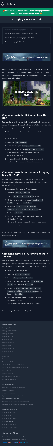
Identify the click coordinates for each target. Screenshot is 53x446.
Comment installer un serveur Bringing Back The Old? (21, 34)
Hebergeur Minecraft (8, 328)
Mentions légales (6, 439)
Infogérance (6, 359)
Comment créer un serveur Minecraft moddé (15, 402)
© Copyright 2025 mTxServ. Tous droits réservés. (14, 437)
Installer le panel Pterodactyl (10, 376)
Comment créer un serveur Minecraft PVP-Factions (17, 405)
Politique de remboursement (19, 439)
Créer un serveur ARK (8, 412)
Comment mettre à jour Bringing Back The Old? (19, 38)
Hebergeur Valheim (8, 342)
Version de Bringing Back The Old (15, 42)
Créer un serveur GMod (9, 424)
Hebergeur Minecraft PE (9, 331)
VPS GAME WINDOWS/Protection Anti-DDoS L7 (16, 368)
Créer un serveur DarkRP (9, 427)
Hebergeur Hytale (7, 351)
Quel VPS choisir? (7, 373)
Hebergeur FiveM (7, 336)
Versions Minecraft (7, 390)
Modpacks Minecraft (8, 393)
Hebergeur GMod (7, 334)
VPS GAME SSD (6, 370)
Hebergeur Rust (7, 339)
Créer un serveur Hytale (9, 418)
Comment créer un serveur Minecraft (13, 387)
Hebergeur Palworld (8, 348)
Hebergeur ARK (7, 345)
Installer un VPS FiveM (9, 379)
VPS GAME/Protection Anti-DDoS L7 (13, 365)
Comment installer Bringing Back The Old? (18, 30)
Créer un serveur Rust (8, 415)
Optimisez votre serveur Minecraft (12, 396)
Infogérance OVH (7, 362)
